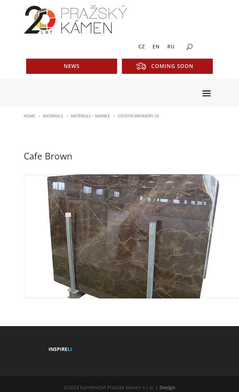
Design (167, 387)
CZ (141, 47)
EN (156, 47)
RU (171, 47)
